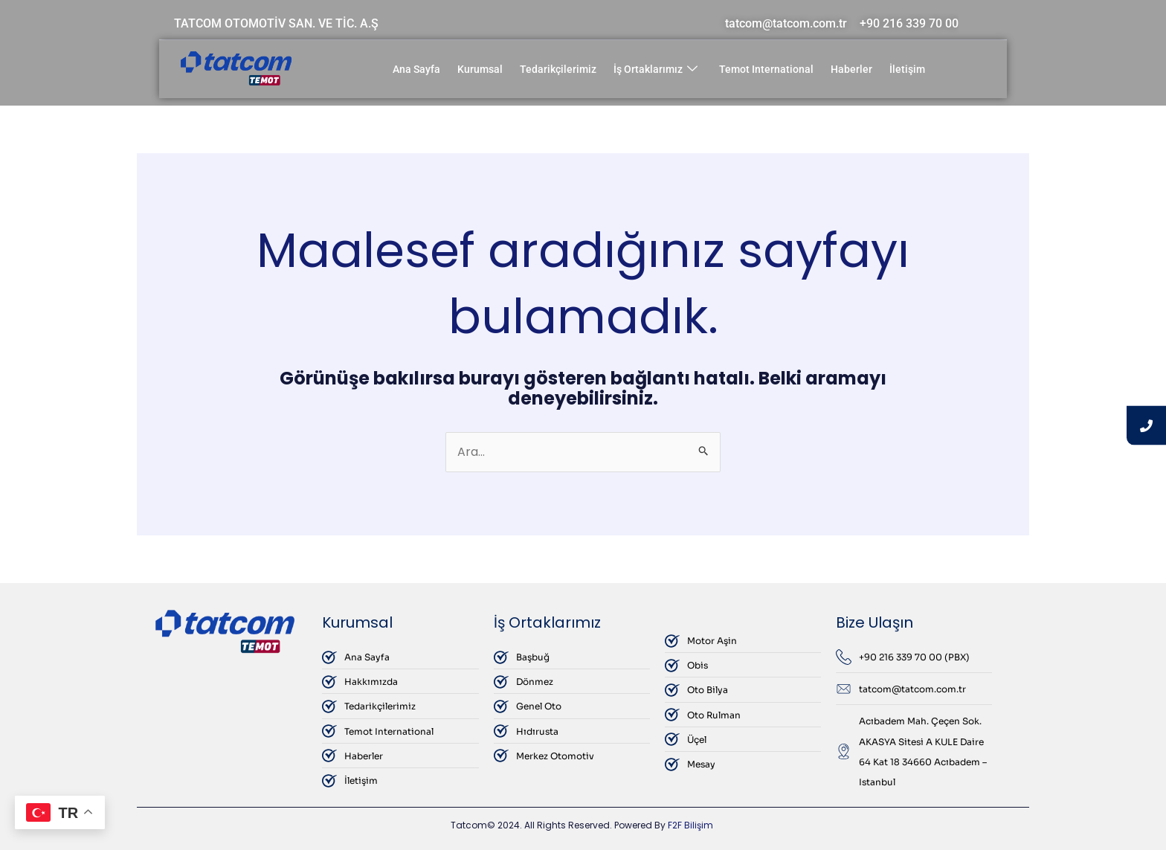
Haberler (851, 69)
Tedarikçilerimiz (558, 69)
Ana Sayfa (416, 69)
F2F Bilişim (690, 825)
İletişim (907, 69)
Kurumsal (480, 69)
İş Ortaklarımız (655, 69)
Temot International (766, 69)
